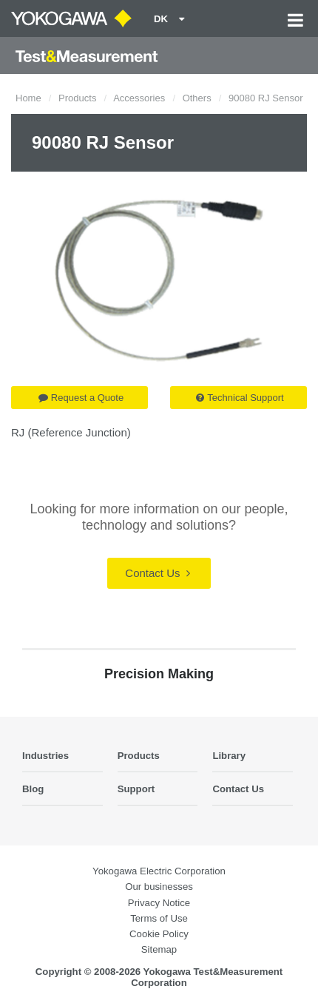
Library (229, 755)
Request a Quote (81, 397)
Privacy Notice (159, 902)
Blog (33, 788)
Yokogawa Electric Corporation (159, 871)
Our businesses (159, 886)
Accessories (139, 98)
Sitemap (159, 949)
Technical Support (239, 397)
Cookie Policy (159, 933)
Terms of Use (159, 918)
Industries (45, 755)
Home (28, 98)
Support (136, 788)
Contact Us (157, 573)
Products (77, 98)
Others (197, 98)
